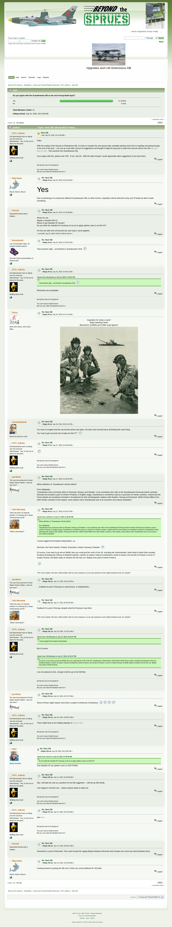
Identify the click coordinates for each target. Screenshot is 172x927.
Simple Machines (96, 913)
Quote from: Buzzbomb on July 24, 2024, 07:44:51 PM (56, 277)
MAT (14, 749)
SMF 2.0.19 (76, 913)
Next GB (44, 133)
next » (162, 119)
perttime (16, 477)
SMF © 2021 (85, 913)
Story (15, 312)
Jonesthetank (19, 422)
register (22, 38)
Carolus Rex (78, 723)
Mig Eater (17, 178)
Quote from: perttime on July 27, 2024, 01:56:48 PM (55, 517)
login (15, 38)
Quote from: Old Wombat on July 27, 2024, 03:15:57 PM (56, 637)
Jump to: (133, 897)
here (42, 817)
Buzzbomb (17, 240)
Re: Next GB (47, 178)
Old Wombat (18, 509)
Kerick (15, 210)
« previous (155, 119)
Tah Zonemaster (90, 915)
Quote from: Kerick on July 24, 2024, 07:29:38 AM (54, 757)
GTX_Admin (65, 85)
